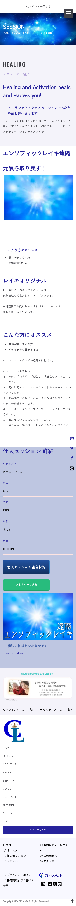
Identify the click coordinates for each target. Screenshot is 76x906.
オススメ (8, 756)
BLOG (6, 821)
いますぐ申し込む (26, 585)
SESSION (8, 772)
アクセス (47, 861)
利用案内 (8, 805)
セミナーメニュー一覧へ (56, 710)
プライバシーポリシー (18, 875)
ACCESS (8, 813)
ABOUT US (9, 764)
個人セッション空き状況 (26, 566)
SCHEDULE (10, 797)
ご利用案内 (48, 856)
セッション (17, 32)
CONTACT (38, 830)
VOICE (7, 788)
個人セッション (14, 856)
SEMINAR (8, 780)
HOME (6, 32)
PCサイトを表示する (38, 6)
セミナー (10, 861)
